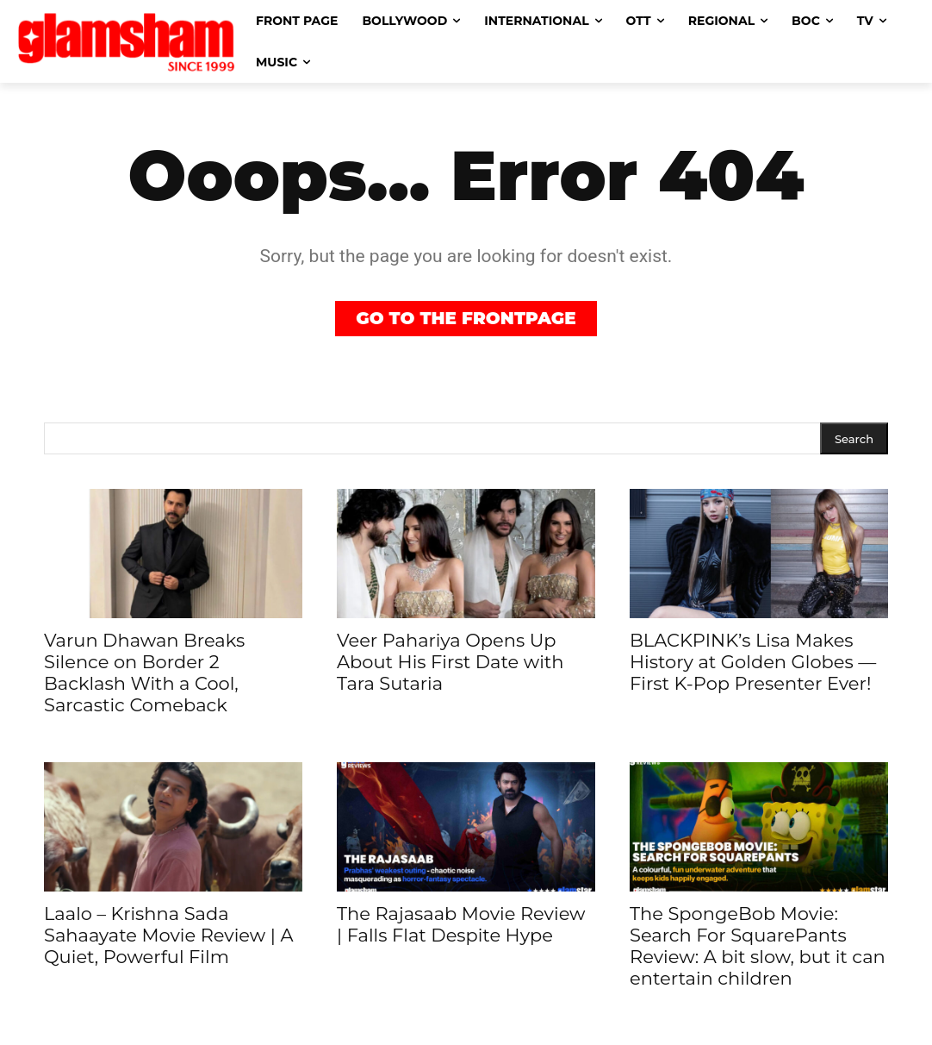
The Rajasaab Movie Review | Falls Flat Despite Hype (461, 924)
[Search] (854, 438)
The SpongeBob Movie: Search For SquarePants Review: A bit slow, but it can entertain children (757, 946)
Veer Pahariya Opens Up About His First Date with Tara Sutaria (450, 661)
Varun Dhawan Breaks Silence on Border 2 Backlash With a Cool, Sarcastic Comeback (144, 672)
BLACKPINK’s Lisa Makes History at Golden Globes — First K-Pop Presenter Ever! (753, 661)
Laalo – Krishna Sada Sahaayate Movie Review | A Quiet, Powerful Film (169, 935)
